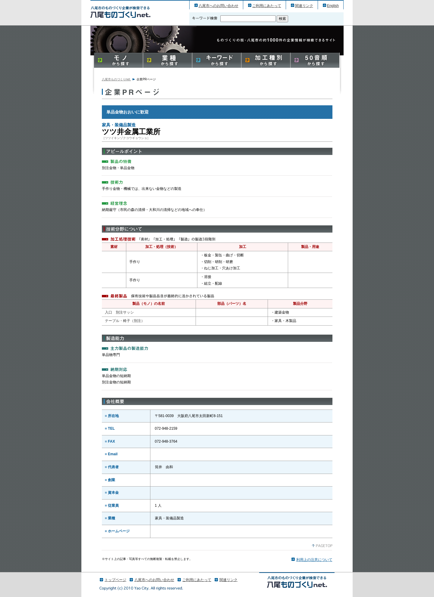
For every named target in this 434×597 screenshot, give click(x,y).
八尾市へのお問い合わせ (218, 6)
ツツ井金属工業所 (120, 12)
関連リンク (304, 6)
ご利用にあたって (266, 6)
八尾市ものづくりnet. (116, 79)
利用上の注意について (314, 560)
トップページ (115, 580)
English (333, 6)
